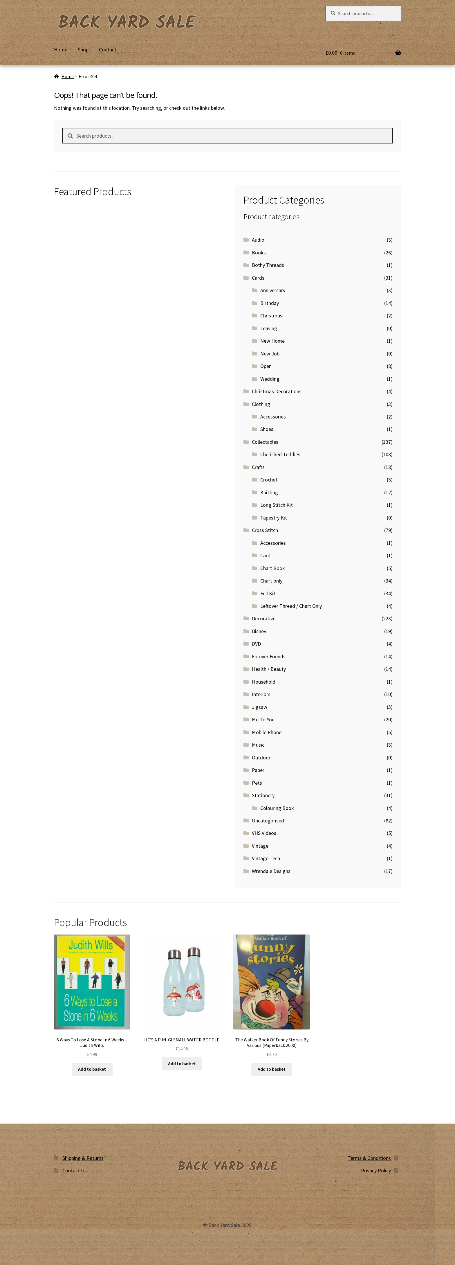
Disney (259, 631)
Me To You (263, 719)
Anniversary (272, 290)
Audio (258, 239)
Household (263, 681)
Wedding (269, 378)
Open (266, 366)
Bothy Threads (268, 265)
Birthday (269, 303)
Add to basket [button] (92, 1069)
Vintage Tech (266, 858)
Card (265, 555)
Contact (107, 49)
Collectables (265, 442)
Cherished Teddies (280, 454)
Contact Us (74, 1170)
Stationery (263, 795)
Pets (257, 782)
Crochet (268, 479)
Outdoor (261, 757)
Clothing (261, 404)
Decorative (263, 618)
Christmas (271, 315)
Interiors (261, 694)
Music (258, 744)
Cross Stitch (265, 530)
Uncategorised (268, 820)
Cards (258, 277)
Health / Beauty (269, 669)
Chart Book (272, 568)
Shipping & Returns (83, 1158)
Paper (258, 770)
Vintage (260, 845)
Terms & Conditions (369, 1158)
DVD (256, 643)
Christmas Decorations (276, 391)
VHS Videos (264, 833)
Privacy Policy (376, 1170)
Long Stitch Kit (276, 505)
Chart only (271, 580)
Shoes (266, 429)
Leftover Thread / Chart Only (291, 606)
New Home (272, 340)
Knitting (269, 492)
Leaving (268, 328)
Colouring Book (277, 808)
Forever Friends (269, 656)
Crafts (258, 467)
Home (60, 49)
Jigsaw (259, 707)
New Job (269, 353)
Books (259, 252)
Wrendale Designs (271, 871)
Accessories (273, 416)
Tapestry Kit (273, 517)
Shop (83, 49)
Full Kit (267, 593)
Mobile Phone (266, 732)
